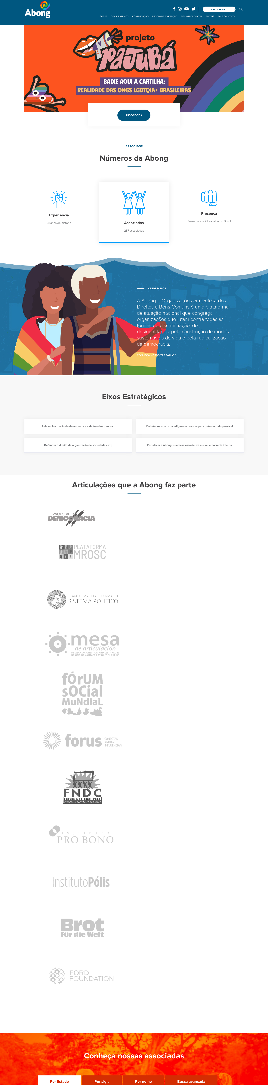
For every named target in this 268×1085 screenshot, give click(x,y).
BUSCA (241, 9)
